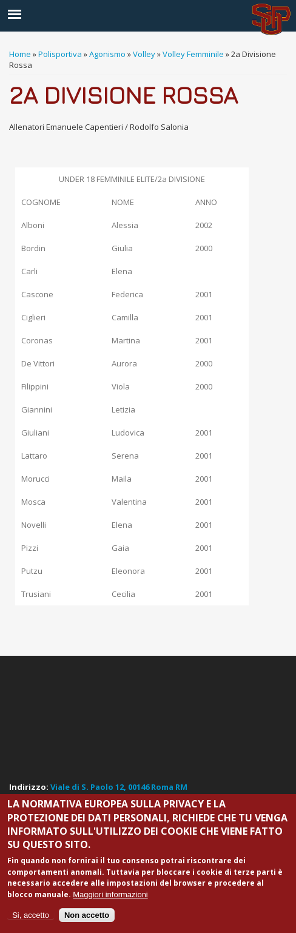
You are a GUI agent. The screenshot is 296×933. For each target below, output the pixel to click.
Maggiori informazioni (110, 894)
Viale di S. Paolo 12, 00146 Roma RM (118, 786)
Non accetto (86, 915)
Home (20, 54)
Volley (144, 54)
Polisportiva (60, 54)
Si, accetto (30, 915)
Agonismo (107, 54)
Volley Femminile (193, 54)
